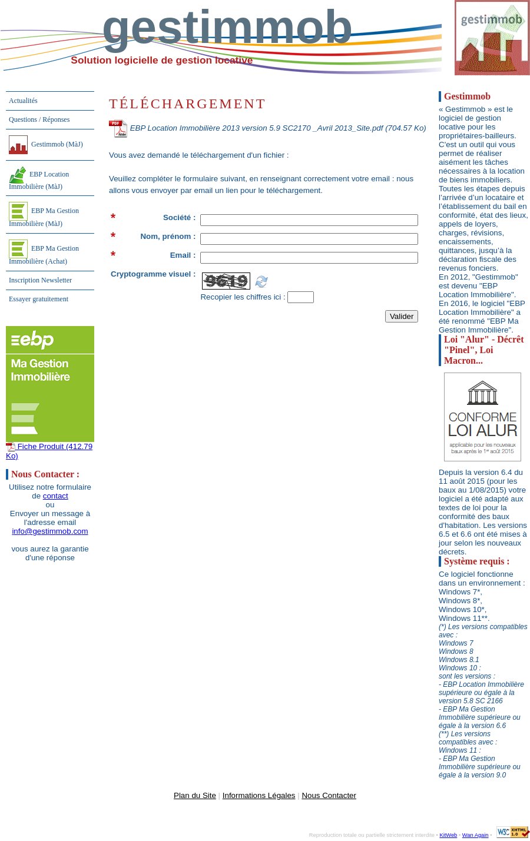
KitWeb (448, 835)
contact (55, 495)
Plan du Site (195, 795)
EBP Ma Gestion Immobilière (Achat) (44, 252)
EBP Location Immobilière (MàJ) (39, 179)
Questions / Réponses (39, 119)
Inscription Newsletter (40, 280)
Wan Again (475, 835)
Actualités (23, 101)
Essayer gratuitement (38, 299)
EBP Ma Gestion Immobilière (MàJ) (44, 215)
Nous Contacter (329, 795)
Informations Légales (259, 795)
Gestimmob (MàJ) (46, 144)
